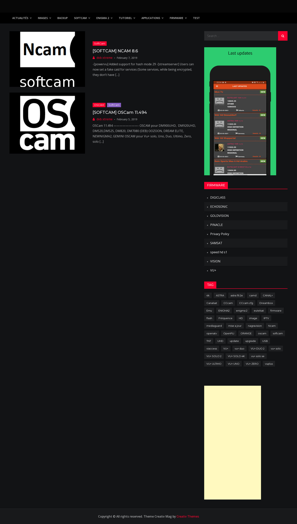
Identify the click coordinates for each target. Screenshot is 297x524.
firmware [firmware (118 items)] (275, 310)
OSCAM (99, 104)
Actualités (20, 18)
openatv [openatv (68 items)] (211, 333)
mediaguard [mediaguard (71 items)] (214, 325)
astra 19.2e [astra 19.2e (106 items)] (237, 295)
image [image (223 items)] (253, 318)
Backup (62, 18)
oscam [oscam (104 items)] (262, 333)
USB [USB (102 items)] (265, 340)
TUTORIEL (125, 18)
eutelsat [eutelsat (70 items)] (259, 310)
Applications (150, 18)
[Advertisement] (232, 443)
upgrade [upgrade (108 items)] (250, 340)
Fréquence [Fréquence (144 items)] (225, 318)
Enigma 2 (102, 18)
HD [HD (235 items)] (241, 318)
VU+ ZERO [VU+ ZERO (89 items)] (252, 363)
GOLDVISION (219, 216)
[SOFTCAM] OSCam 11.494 (120, 112)
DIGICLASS (217, 197)
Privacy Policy (219, 234)
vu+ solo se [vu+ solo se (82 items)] (257, 356)
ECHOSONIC (219, 207)
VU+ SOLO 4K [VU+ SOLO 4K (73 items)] (236, 356)
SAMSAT (216, 243)
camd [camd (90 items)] (252, 295)
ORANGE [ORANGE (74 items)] (246, 333)
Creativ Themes (188, 516)
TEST (196, 18)
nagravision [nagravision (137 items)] (255, 325)
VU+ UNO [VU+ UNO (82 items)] (233, 363)
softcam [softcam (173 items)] (278, 333)
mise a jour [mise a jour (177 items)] (235, 325)
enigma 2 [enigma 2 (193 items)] (241, 310)
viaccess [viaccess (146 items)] (211, 348)
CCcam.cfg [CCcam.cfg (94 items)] (246, 302)
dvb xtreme (105, 58)
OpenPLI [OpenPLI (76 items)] (228, 333)
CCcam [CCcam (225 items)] (228, 302)
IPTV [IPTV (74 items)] (266, 318)
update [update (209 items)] (234, 340)
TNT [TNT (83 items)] (208, 340)
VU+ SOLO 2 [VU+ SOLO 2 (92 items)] (213, 356)
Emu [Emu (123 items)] (209, 310)
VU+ (213, 270)
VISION (215, 261)
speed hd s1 (218, 252)
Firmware (176, 18)
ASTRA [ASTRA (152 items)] (220, 295)
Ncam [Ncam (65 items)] (272, 325)
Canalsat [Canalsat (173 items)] (211, 302)
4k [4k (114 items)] (207, 295)
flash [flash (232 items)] (209, 318)
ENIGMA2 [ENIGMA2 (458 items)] (224, 310)
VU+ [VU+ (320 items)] (225, 348)
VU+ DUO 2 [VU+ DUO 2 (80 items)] (257, 348)
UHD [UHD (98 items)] (220, 340)
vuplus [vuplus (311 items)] (269, 363)
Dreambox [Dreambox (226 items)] (266, 302)
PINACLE (216, 225)
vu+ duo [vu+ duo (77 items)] (239, 348)
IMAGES (43, 18)
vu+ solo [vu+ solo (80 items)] (276, 348)
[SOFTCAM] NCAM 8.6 (115, 51)
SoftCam (80, 18)
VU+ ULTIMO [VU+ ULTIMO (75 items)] (213, 363)
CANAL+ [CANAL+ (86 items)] (268, 295)
